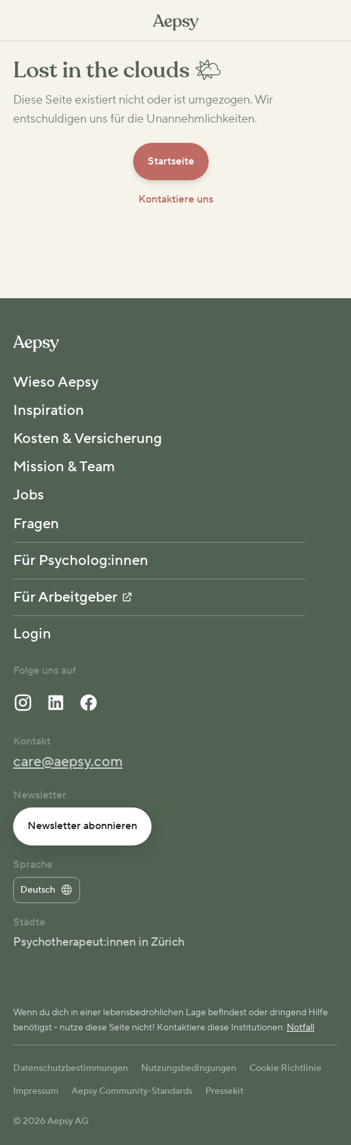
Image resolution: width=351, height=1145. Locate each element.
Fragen (36, 523)
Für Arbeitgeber (72, 597)
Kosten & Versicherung (87, 438)
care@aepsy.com (68, 761)
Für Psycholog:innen (80, 560)
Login (32, 634)
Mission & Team (64, 466)
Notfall (300, 1028)
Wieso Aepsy (55, 382)
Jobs (28, 495)
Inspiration (48, 410)
